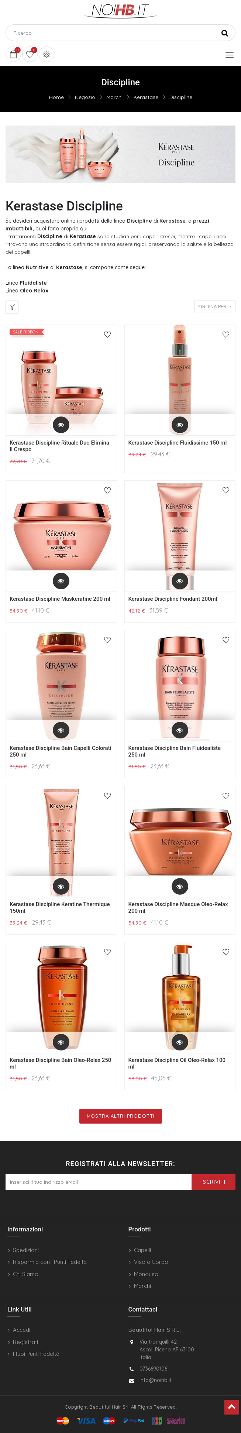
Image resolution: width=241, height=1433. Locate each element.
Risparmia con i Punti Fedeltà (50, 1261)
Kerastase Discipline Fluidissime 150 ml (177, 442)
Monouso (146, 1274)
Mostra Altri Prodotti (121, 1116)
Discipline (180, 97)
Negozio (85, 97)
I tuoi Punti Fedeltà (36, 1353)
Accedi (21, 1329)
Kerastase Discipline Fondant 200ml (172, 599)
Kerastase (146, 97)
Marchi (114, 97)
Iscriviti (213, 1182)
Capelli (142, 1250)
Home (56, 97)
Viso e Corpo (151, 1261)
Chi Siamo (25, 1274)
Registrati (25, 1341)
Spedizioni (26, 1250)
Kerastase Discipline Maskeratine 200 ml (60, 599)
